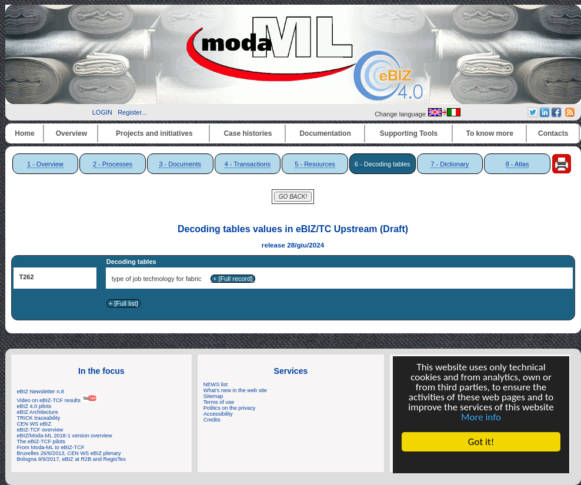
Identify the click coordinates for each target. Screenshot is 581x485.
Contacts (553, 133)
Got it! (481, 442)
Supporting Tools (409, 133)
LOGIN (102, 112)
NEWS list (215, 384)
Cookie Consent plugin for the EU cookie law (481, 462)
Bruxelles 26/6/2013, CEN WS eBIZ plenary (69, 453)
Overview (71, 133)
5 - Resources (315, 164)
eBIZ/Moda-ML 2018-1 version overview (64, 436)
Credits (212, 420)
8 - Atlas (517, 164)
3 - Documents (180, 164)
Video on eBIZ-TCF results (57, 400)
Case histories (247, 133)
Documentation (324, 133)
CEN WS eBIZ (34, 424)
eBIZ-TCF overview (40, 430)
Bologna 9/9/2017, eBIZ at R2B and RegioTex (71, 459)
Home (24, 133)
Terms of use (218, 402)
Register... (132, 112)
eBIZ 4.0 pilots (34, 406)
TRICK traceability (39, 418)
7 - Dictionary (449, 164)
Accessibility (218, 414)
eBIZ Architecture (37, 412)
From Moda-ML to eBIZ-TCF (51, 447)
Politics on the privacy (229, 408)
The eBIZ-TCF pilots (41, 441)
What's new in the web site (235, 390)
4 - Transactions (248, 164)
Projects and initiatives (154, 133)
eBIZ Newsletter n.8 (40, 391)
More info (481, 417)
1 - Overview (45, 164)
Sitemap (213, 396)
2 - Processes (112, 164)
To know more (489, 133)
